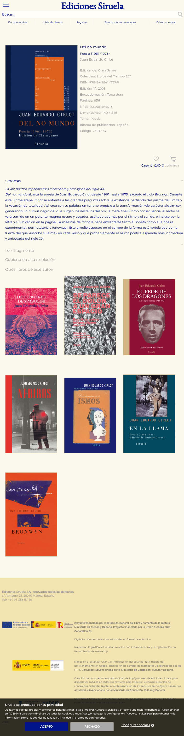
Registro (81, 22)
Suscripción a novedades (120, 22)
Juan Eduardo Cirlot (96, 59)
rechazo (92, 726)
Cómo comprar (166, 22)
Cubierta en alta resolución (30, 260)
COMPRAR (172, 166)
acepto (46, 726)
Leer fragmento (19, 251)
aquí (149, 713)
